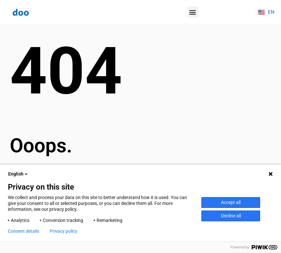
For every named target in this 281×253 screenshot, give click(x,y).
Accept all (231, 202)
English (18, 174)
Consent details (23, 231)
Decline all (231, 215)
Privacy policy (63, 231)
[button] (192, 12)
